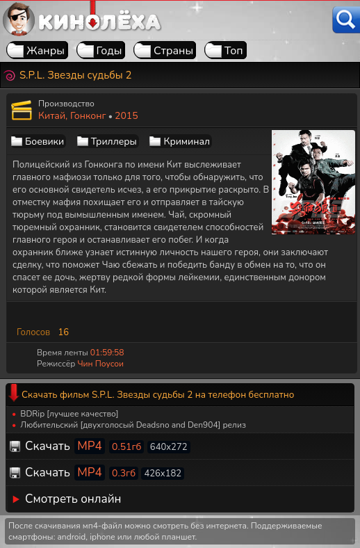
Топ (233, 50)
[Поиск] (346, 19)
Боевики (44, 141)
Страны (173, 50)
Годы (109, 50)
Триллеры (114, 141)
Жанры (45, 50)
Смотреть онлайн (73, 499)
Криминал (186, 141)
